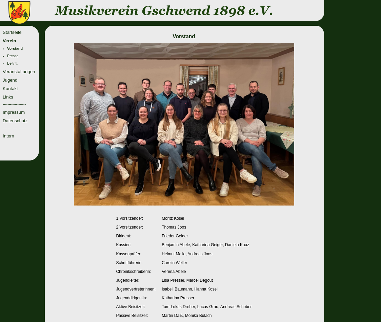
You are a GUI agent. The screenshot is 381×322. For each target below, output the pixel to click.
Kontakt (10, 88)
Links (8, 97)
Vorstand (15, 48)
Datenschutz (15, 120)
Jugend (10, 80)
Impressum (14, 112)
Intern (8, 135)
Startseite (12, 32)
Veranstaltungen (19, 71)
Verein (9, 40)
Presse (13, 56)
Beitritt (12, 63)
